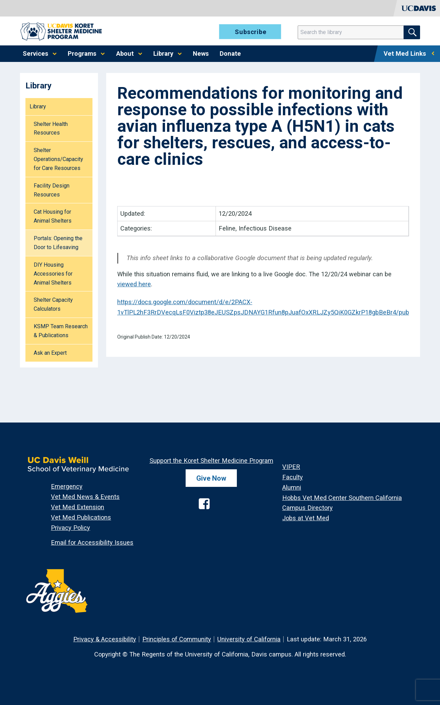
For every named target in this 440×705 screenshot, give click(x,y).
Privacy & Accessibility (104, 639)
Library (163, 53)
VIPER (291, 466)
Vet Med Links (405, 53)
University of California (248, 639)
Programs (82, 53)
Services (35, 53)
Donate (230, 53)
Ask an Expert (50, 353)
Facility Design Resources (51, 190)
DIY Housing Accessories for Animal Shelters (53, 273)
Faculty (292, 477)
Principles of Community (176, 639)
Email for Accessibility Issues (92, 542)
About (125, 53)
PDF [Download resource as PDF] (130, 189)
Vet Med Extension (77, 507)
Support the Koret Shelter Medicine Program (211, 460)
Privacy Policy (70, 527)
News (201, 53)
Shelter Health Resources (51, 128)
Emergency (66, 486)
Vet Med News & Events (85, 496)
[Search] (355, 32)
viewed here (134, 284)
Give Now (211, 478)
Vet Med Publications (81, 517)
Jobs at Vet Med (305, 518)
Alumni (291, 487)
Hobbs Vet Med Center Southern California (342, 497)
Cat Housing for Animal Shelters (53, 216)
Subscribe (251, 31)
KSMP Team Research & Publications (61, 331)
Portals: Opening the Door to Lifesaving (58, 242)
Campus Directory (307, 507)
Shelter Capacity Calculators (53, 304)
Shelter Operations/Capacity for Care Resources (58, 159)
